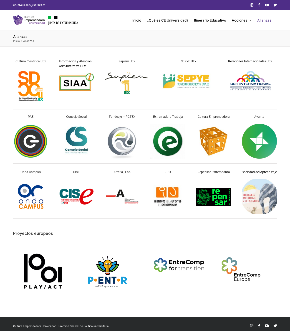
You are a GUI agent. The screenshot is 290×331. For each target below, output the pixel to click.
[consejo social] (76, 125)
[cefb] (213, 125)
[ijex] (168, 180)
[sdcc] (30, 70)
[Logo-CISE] (76, 190)
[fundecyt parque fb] (122, 125)
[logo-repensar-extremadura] (213, 190)
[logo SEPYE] (188, 70)
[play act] (42, 248)
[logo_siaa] (76, 74)
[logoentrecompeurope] (241, 248)
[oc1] (30, 180)
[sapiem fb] (127, 70)
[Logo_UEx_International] (250, 70)
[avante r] (259, 125)
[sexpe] (168, 125)
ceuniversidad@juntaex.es (29, 5)
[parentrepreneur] (107, 248)
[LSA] (259, 180)
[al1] (122, 190)
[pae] (30, 125)
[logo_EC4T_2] (179, 248)
